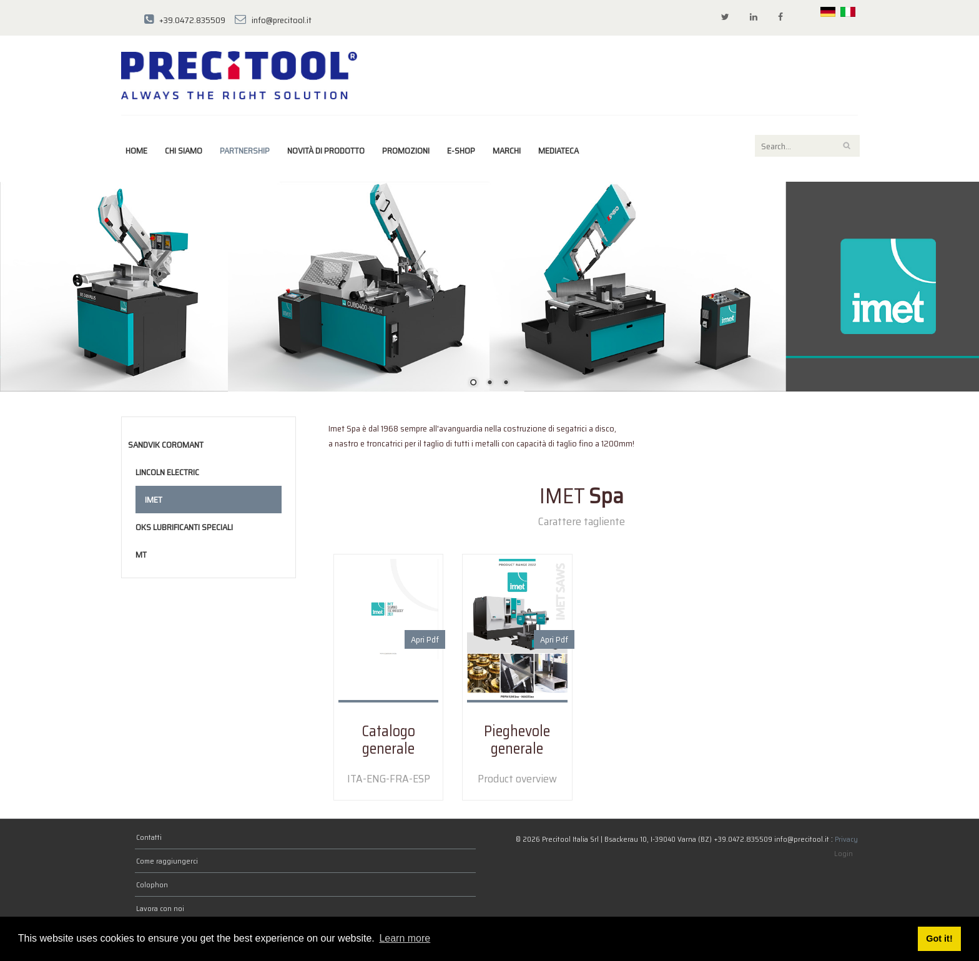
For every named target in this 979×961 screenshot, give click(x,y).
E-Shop (461, 150)
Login (843, 853)
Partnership (245, 150)
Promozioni (406, 150)
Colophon (152, 884)
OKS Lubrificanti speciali (184, 527)
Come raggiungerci (167, 861)
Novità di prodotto (326, 150)
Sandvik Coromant (166, 444)
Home (136, 150)
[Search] (807, 146)
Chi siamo (183, 150)
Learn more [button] (404, 938)
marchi (507, 150)
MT (141, 554)
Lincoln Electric (167, 472)
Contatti (149, 837)
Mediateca (558, 150)
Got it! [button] (939, 939)
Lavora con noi (160, 908)
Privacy (846, 839)
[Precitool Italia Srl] (239, 74)
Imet (153, 499)
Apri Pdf (425, 639)
